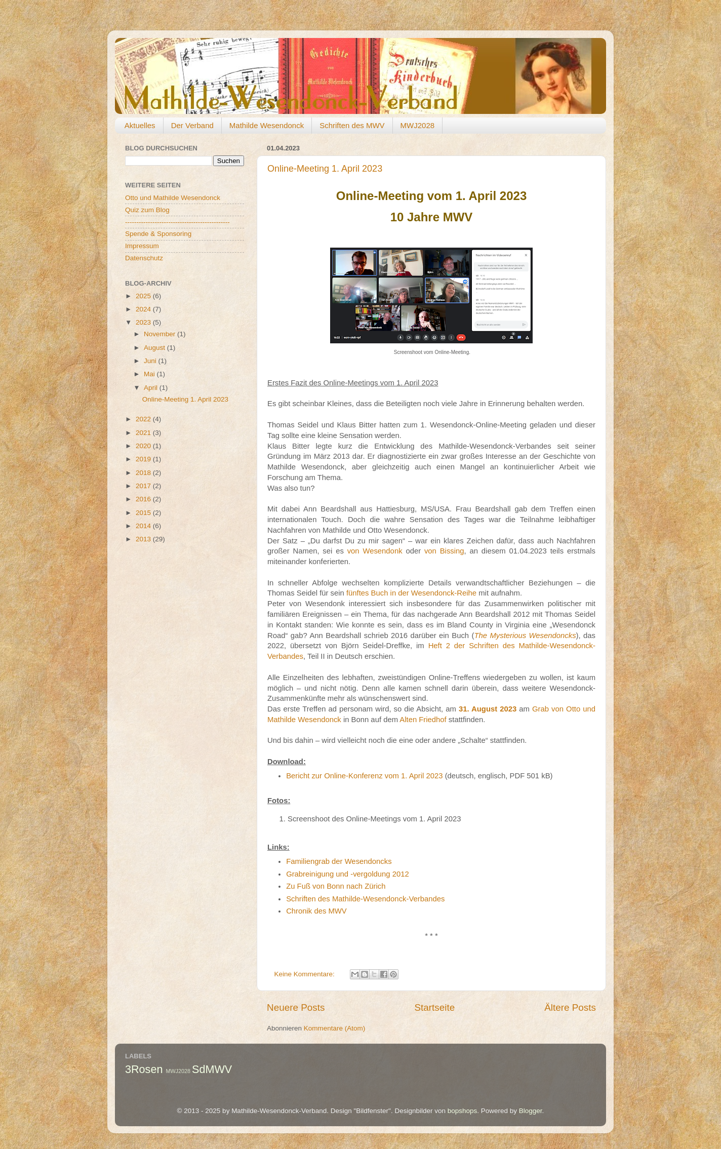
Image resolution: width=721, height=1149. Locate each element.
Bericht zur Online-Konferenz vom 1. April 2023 (364, 776)
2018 (144, 473)
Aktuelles (140, 125)
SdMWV (212, 1069)
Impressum (142, 246)
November (160, 334)
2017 (144, 486)
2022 (144, 419)
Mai (150, 374)
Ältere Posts (570, 1007)
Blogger (530, 1111)
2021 (144, 433)
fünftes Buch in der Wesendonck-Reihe (411, 593)
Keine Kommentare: (305, 974)
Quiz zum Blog (147, 210)
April (151, 387)
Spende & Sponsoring (158, 233)
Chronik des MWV (316, 911)
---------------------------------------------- (177, 222)
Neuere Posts (296, 1007)
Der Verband (192, 125)
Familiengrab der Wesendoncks (338, 861)
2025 (144, 296)
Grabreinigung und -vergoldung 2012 (347, 874)
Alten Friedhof (422, 720)
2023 (144, 322)
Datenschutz (144, 258)
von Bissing (444, 551)
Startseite (434, 1007)
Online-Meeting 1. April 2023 (324, 169)
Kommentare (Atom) (335, 1028)
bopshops (462, 1111)
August (155, 347)
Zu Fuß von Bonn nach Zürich (335, 886)
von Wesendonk (375, 551)
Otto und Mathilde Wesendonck (172, 198)
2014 (144, 526)
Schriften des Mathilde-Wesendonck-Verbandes (365, 899)
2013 (144, 539)
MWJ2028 (417, 125)
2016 (144, 499)
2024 (144, 309)
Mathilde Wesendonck (266, 125)
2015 (144, 513)
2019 (144, 459)
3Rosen (144, 1069)
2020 (144, 446)
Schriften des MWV (351, 125)
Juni (151, 361)
